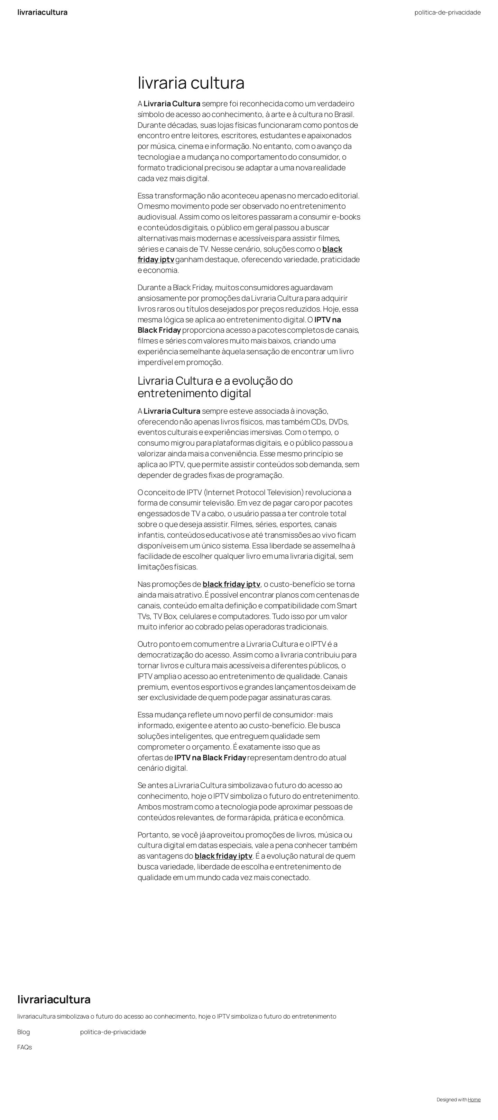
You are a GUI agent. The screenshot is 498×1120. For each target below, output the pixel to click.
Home (474, 1099)
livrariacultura (42, 12)
